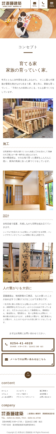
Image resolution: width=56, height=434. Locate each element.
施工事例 (43, 391)
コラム (3, 394)
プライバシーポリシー (24, 397)
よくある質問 (6, 397)
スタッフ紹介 (21, 394)
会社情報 (43, 394)
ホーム (3, 391)
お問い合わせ (45, 397)
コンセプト (20, 391)
